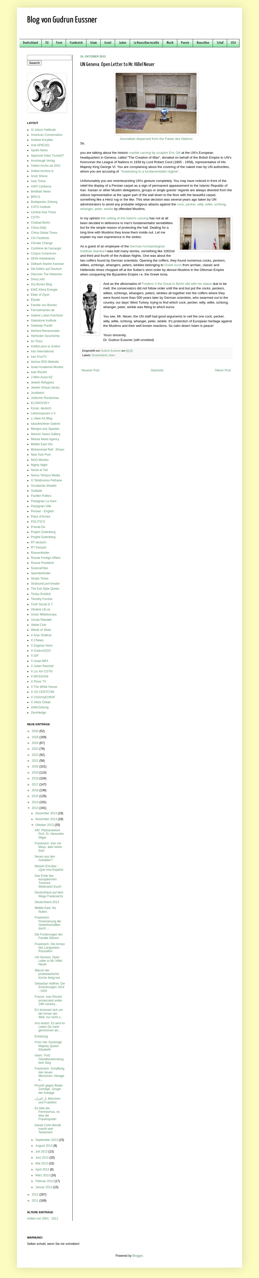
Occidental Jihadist (43, 485)
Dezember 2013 (46, 813)
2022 (35, 755)
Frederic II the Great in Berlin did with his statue (177, 284)
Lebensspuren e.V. (43, 413)
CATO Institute (41, 207)
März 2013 (43, 1175)
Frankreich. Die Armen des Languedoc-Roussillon (50, 947)
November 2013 (46, 819)
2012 (35, 1194)
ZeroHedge (38, 712)
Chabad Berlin (40, 222)
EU (47, 43)
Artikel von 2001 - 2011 (42, 1218)
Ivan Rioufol (39, 372)
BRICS (35, 197)
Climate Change (42, 243)
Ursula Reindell (41, 620)
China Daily (38, 227)
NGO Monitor (40, 460)
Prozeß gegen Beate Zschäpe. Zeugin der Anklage (48, 1089)
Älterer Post (223, 370)
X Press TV (38, 681)
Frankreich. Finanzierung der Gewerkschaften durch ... (48, 923)
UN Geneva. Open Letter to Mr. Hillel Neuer (48, 960)
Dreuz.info (38, 279)
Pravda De (38, 527)
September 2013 (47, 1140)
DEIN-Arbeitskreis (43, 258)
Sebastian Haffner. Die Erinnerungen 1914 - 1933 (50, 987)
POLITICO (38, 521)
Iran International (42, 351)
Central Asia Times (43, 212)
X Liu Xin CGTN (41, 671)
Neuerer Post (90, 370)
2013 (35, 808)
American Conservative (46, 135)
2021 (35, 760)
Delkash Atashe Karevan (47, 264)
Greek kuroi (173, 265)
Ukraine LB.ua (40, 609)
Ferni (59, 43)
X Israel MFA (39, 661)
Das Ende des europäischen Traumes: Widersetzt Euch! (48, 881)
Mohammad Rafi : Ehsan (47, 449)
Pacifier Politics (41, 496)
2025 (35, 737)
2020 (35, 766)
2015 (35, 796)
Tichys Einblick (41, 594)
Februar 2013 (44, 1181)
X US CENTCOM (42, 692)
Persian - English (42, 511)
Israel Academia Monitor (47, 367)
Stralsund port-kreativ (45, 583)
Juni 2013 (42, 1157)
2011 (35, 1200)
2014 (35, 802)
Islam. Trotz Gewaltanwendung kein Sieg (49, 1059)
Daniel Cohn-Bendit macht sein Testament (48, 1128)
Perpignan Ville (41, 506)
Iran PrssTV (39, 356)
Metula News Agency (45, 439)
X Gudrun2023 (41, 650)
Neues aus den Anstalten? (45, 858)
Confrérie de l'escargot (46, 248)
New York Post (41, 454)
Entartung (41, 1036)
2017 (35, 784)
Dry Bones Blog (41, 284)
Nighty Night (39, 465)
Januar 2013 (44, 1187)
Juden (122, 43)
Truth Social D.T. (42, 604)
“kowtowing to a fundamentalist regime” (150, 171)
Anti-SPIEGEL (40, 145)
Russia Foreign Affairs (45, 558)
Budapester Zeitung (44, 202)
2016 (35, 790)
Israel (107, 43)
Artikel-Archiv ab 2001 (45, 165)
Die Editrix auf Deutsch (46, 269)
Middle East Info (42, 444)
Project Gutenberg (43, 532)
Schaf (220, 43)
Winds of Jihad (41, 630)
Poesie (185, 43)
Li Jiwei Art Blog (41, 418)
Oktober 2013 (45, 825)
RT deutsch (38, 542)
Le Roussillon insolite (146, 43)
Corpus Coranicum (43, 253)
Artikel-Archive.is (42, 171)
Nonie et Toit (39, 470)
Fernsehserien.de (42, 310)
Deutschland (30, 43)
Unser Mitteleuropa (43, 614)
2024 (35, 743)
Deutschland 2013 (47, 902)
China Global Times (44, 233)
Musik (170, 43)
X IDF (35, 655)
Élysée (35, 300)
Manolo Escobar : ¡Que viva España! (49, 867)
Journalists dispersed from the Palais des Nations (156, 139)
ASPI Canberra (41, 186)
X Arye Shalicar (41, 635)
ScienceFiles (39, 568)
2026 (35, 731)
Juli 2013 (41, 1151)
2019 (35, 772)
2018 (35, 778)
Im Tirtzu (36, 341)
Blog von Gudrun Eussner (62, 20)
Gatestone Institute (43, 320)
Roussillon (203, 43)
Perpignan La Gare (43, 501)
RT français (38, 547)
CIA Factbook (40, 238)
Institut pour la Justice (45, 346)
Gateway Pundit (41, 325)
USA (233, 43)
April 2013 (42, 1169)
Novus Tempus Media (45, 475)
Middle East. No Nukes (45, 909)
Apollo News (39, 150)
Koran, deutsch (41, 408)
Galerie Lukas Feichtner (47, 315)
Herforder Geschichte (45, 336)
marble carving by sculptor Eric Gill (155, 153)
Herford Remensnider (45, 331)
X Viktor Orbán (41, 702)
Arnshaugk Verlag (43, 160)
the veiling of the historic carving (124, 218)
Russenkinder (40, 553)
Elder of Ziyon (40, 294)
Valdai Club (38, 625)
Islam (93, 43)
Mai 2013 (42, 1163)
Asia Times (38, 181)
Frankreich (76, 43)
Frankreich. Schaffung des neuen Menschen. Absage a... (49, 1074)
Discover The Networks (46, 274)
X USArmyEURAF (43, 697)
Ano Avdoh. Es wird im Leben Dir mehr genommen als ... (50, 1026)
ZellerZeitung (40, 707)
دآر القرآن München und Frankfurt (47, 1100)
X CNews (37, 640)
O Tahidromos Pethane (46, 480)
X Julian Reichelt (42, 666)
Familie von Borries (44, 305)
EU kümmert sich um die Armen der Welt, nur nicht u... (49, 1013)
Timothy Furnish (42, 599)
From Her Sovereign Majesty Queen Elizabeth (48, 1045)
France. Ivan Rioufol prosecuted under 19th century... (48, 1000)
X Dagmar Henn (42, 645)
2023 (35, 749)
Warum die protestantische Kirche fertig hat (47, 974)
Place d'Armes (40, 516)
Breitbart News (41, 191)
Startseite (157, 370)
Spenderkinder (41, 573)
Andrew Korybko (42, 140)
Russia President (42, 563)
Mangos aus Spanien (45, 429)
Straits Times (39, 578)
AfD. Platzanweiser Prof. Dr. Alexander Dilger (49, 833)
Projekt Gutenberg (43, 537)
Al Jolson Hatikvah (43, 130)
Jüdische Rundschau (45, 398)
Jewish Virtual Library (45, 387)
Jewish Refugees (42, 382)
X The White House (44, 687)
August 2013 (44, 1145)
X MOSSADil (39, 676)
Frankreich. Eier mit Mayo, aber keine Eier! (48, 847)
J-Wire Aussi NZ (42, 377)
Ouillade (36, 491)
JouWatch (37, 393)
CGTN (35, 217)
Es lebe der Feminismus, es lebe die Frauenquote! (47, 1113)
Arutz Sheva (39, 176)
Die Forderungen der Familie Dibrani (49, 936)
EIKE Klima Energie (44, 289)
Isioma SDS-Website (45, 362)
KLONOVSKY (40, 403)
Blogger (137, 1256)
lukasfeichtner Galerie (45, 423)
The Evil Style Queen (45, 588)
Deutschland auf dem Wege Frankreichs (49, 894)
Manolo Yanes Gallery (45, 434)
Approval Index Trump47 (47, 155)
